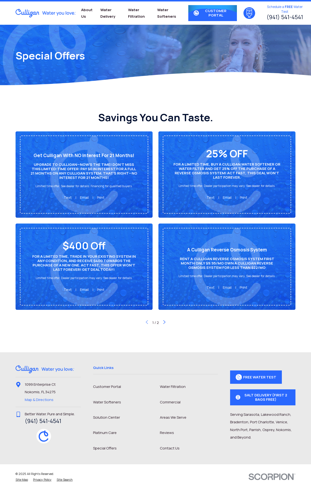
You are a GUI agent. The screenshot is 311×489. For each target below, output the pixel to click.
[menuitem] (22, 480)
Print (100, 197)
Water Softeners (107, 402)
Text (68, 197)
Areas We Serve (173, 417)
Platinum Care (105, 432)
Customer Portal (107, 386)
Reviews (167, 432)
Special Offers (105, 448)
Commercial (170, 402)
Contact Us (170, 448)
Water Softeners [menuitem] (166, 13)
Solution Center (106, 417)
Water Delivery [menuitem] (107, 13)
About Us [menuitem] (87, 13)
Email (84, 197)
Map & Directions (39, 399)
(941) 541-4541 (285, 17)
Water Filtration (173, 386)
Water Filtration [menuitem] (136, 13)
